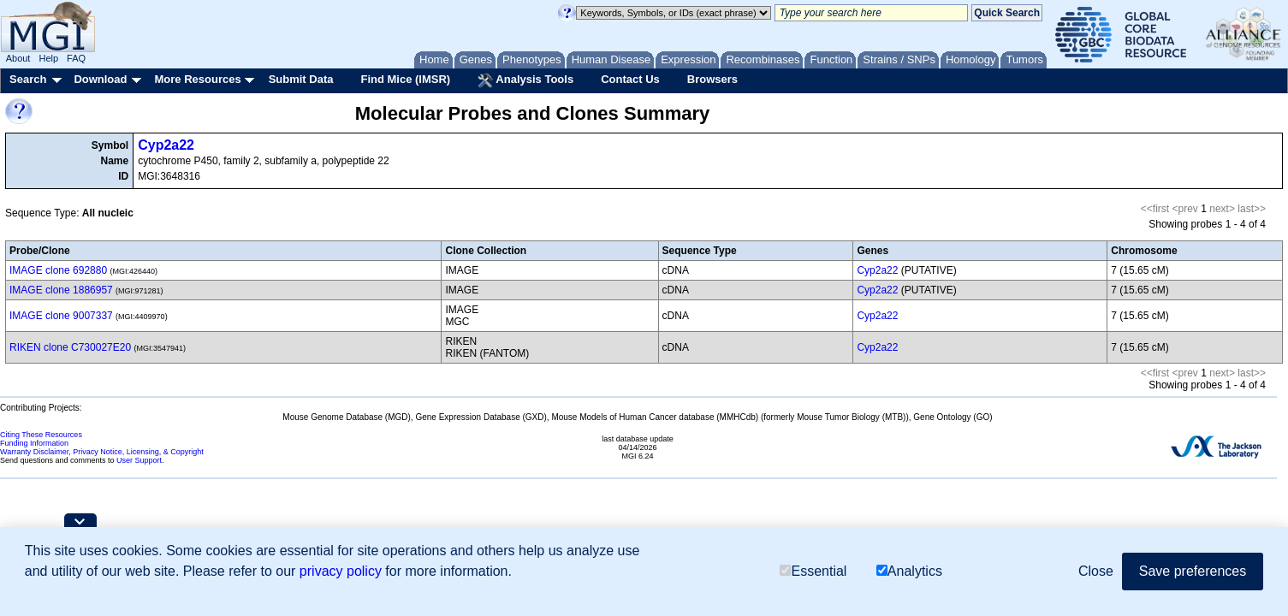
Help (48, 58)
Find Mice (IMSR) (405, 79)
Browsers (712, 79)
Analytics (909, 571)
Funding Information (34, 443)
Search (27, 79)
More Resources (197, 79)
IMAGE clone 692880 (58, 270)
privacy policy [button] (341, 571)
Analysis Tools (525, 80)
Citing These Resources (41, 434)
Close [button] (1095, 571)
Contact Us (630, 79)
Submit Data (301, 79)
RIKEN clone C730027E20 (70, 347)
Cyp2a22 (166, 145)
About (18, 58)
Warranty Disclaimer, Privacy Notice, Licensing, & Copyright (102, 451)
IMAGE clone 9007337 (61, 316)
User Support (139, 460)
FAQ (76, 58)
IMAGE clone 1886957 (61, 290)
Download (100, 79)
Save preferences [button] (1192, 571)
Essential (813, 571)
